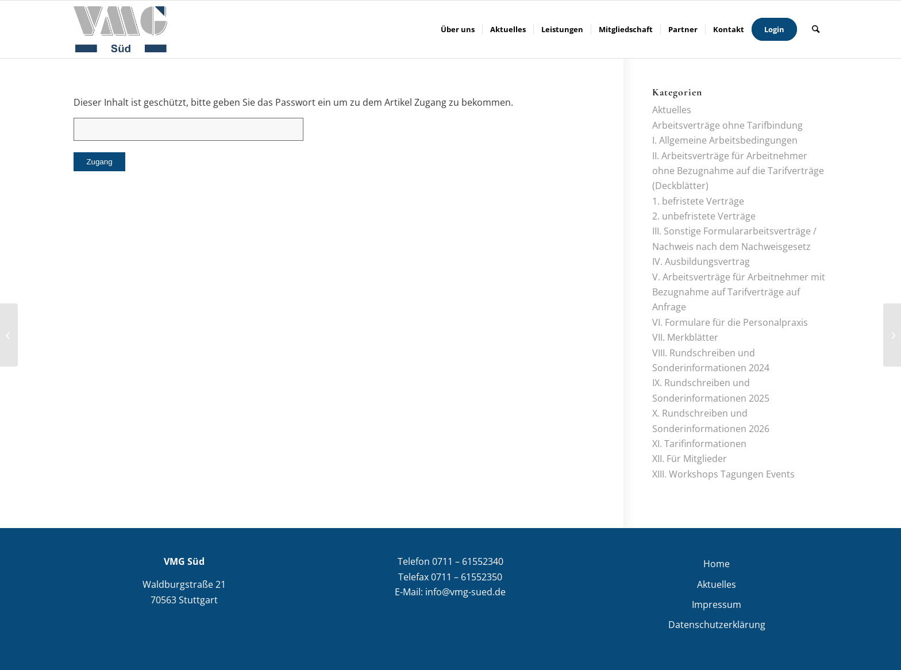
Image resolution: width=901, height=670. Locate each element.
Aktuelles (671, 109)
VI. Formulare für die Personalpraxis (730, 322)
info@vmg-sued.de (465, 592)
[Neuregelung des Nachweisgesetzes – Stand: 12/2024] (9, 335)
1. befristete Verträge (698, 201)
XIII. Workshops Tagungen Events (723, 474)
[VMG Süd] (120, 29)
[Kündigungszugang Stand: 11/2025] (892, 335)
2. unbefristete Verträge (704, 216)
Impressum (716, 604)
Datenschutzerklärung (716, 624)
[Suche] (815, 29)
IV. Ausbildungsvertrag (701, 261)
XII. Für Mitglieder (689, 458)
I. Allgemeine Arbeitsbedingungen (725, 140)
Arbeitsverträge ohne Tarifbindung (727, 125)
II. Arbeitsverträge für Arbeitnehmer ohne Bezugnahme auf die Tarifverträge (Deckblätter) (738, 170)
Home (716, 563)
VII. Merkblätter (685, 337)
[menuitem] (457, 29)
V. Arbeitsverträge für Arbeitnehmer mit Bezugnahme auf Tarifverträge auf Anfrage (738, 292)
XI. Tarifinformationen (699, 443)
